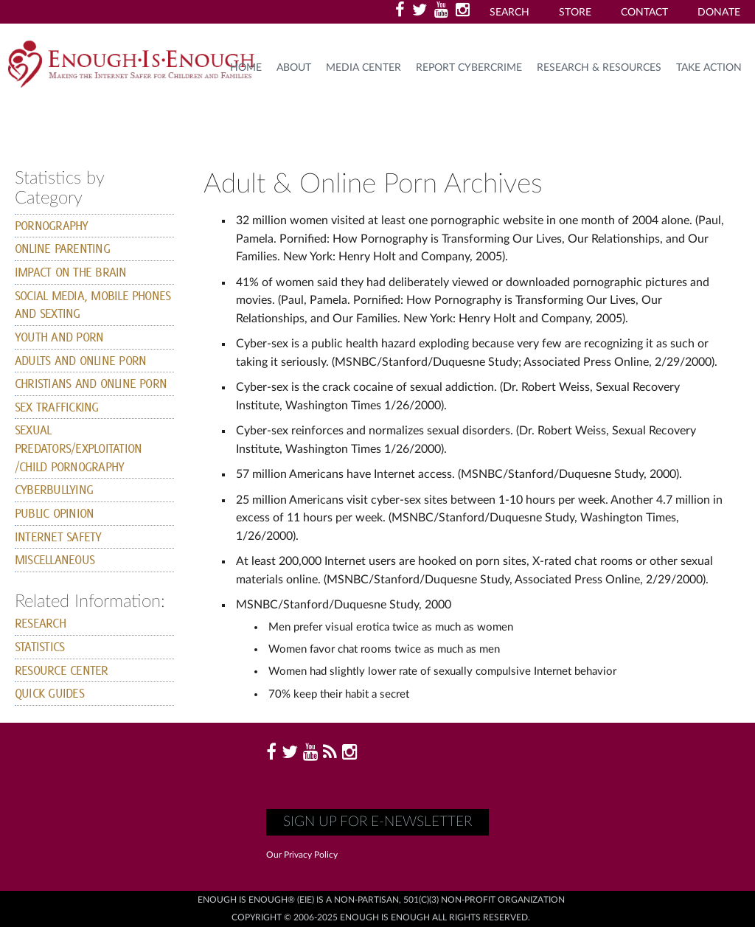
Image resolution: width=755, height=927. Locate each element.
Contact (644, 12)
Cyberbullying (54, 489)
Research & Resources (599, 68)
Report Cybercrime (469, 68)
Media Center (363, 68)
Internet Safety (58, 536)
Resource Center (61, 670)
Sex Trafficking (57, 406)
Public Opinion (54, 513)
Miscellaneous (54, 559)
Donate (718, 12)
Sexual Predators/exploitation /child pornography (78, 447)
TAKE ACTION (709, 68)
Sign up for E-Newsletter (377, 822)
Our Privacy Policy (302, 854)
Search (509, 12)
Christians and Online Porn (91, 383)
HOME (246, 68)
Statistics (39, 646)
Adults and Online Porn (80, 360)
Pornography (51, 225)
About (293, 68)
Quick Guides (49, 693)
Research (40, 623)
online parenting (62, 248)
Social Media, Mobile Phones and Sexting (92, 305)
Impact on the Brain (71, 272)
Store (575, 12)
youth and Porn (59, 336)
